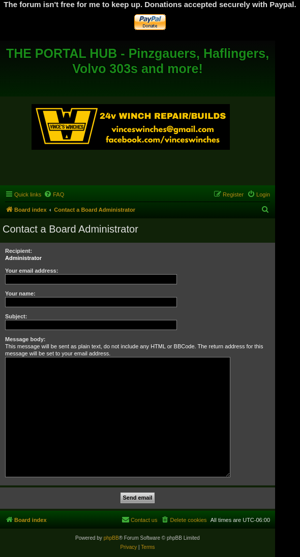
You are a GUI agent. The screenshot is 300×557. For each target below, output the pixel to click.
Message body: (25, 339)
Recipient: (18, 251)
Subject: (16, 316)
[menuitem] (54, 194)
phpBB (111, 538)
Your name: (20, 293)
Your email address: (31, 271)
